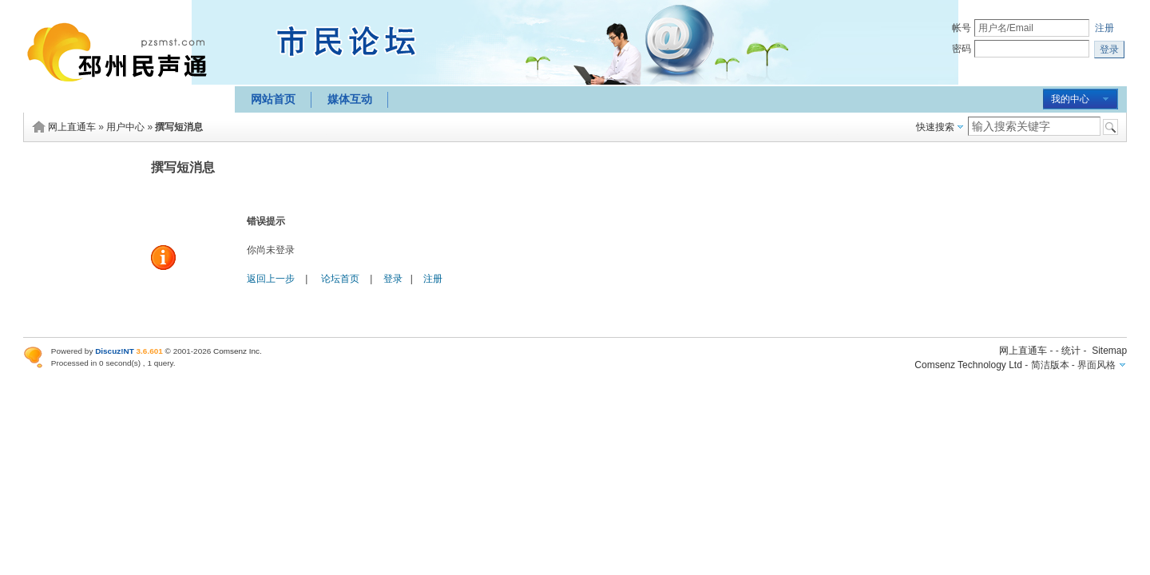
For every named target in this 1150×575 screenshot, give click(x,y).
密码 (961, 48)
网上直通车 (72, 127)
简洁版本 (1050, 365)
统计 (1071, 350)
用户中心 (125, 127)
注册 (1104, 28)
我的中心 (1070, 99)
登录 (392, 278)
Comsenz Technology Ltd (968, 365)
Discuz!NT (114, 351)
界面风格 (1096, 365)
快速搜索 (935, 127)
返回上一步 (271, 278)
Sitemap (1109, 350)
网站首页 (273, 99)
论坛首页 (340, 278)
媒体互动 (349, 99)
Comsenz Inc (236, 351)
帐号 (961, 28)
